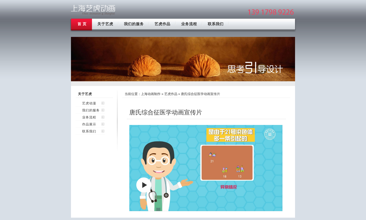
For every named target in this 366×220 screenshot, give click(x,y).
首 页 (82, 24)
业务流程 (189, 24)
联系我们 (216, 24)
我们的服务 (134, 24)
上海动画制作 (151, 94)
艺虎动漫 (89, 103)
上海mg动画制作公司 (93, 10)
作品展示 (89, 124)
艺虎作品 (162, 24)
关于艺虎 (105, 24)
